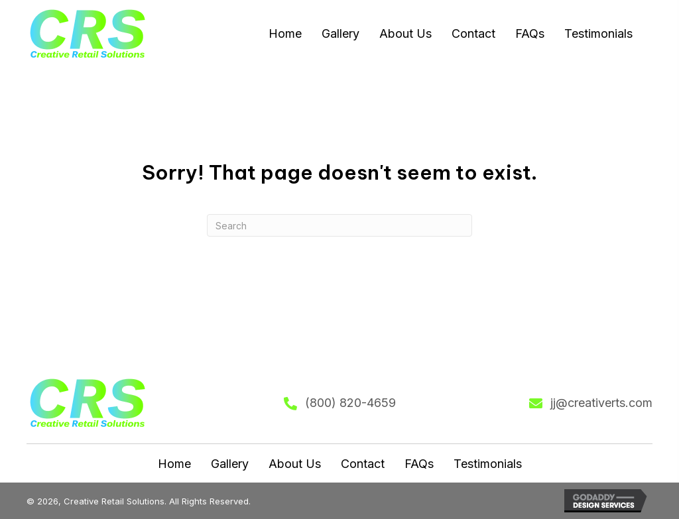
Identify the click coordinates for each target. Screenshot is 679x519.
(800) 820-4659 (350, 403)
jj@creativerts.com (601, 403)
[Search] (339, 225)
